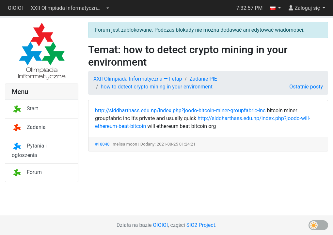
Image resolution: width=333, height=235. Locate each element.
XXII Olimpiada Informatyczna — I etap (137, 79)
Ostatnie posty (306, 87)
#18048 (102, 144)
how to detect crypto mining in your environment (157, 87)
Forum (27, 172)
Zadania (28, 127)
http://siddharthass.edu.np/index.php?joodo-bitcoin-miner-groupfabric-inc (180, 110)
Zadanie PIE (203, 79)
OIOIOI (15, 8)
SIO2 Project (200, 225)
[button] (70, 8)
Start (25, 108)
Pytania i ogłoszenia (29, 150)
